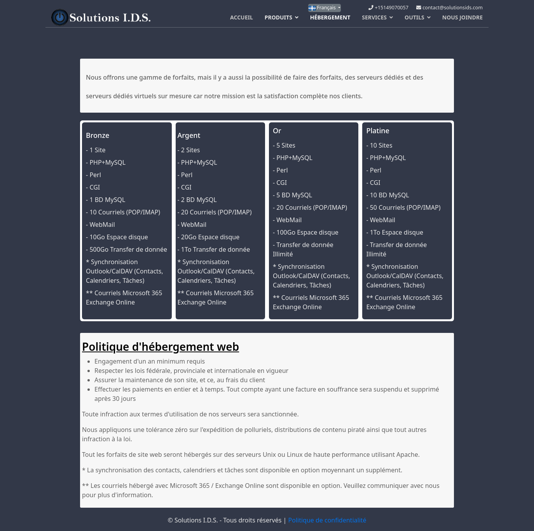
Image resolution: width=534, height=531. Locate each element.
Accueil (241, 17)
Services (374, 17)
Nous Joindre (462, 17)
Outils (414, 17)
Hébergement (330, 17)
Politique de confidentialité (327, 520)
